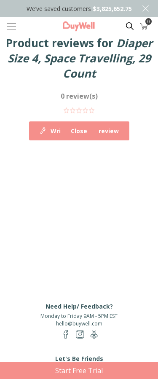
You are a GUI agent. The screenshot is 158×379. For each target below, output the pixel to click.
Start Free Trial (79, 370)
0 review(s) (79, 96)
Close (145, 8)
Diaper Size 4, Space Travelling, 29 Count (80, 58)
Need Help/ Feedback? (79, 306)
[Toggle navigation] (11, 26)
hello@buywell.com (79, 323)
